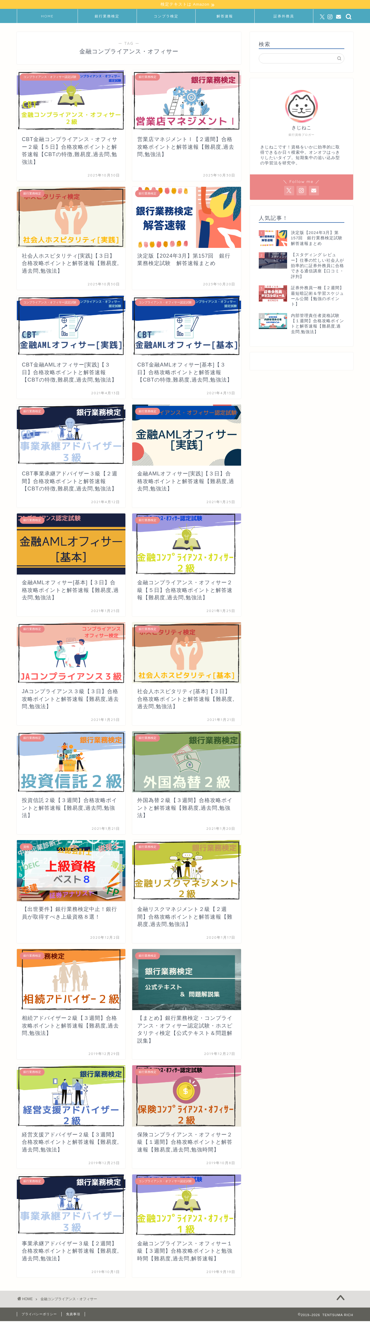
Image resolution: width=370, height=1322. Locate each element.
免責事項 (73, 1315)
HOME (47, 17)
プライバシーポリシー (39, 1315)
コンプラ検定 (166, 17)
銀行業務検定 (107, 17)
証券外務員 (284, 17)
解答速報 (225, 17)
